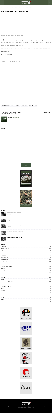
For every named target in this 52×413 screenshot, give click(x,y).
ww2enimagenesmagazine (26, 301)
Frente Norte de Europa (26, 286)
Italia (26, 284)
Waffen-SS (26, 273)
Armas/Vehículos (7, 7)
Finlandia (26, 290)
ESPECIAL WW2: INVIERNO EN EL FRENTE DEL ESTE (14, 213)
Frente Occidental (26, 257)
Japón (26, 279)
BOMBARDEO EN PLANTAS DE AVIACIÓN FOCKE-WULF (14, 237)
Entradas (17, 105)
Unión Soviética (26, 261)
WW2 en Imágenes (15, 117)
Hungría (26, 297)
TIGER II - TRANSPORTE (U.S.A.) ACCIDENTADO (13, 219)
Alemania (26, 250)
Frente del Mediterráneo (26, 266)
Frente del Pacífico (33, 105)
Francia (26, 277)
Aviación (12, 105)
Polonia (26, 295)
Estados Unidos (24, 105)
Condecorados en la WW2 (26, 281)
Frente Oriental (26, 253)
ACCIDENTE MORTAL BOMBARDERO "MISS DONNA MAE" (15, 231)
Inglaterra (26, 268)
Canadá (26, 288)
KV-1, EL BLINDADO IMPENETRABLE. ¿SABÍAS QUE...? (14, 225)
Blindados (26, 255)
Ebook (26, 299)
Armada (26, 270)
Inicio (2, 7)
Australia (26, 293)
